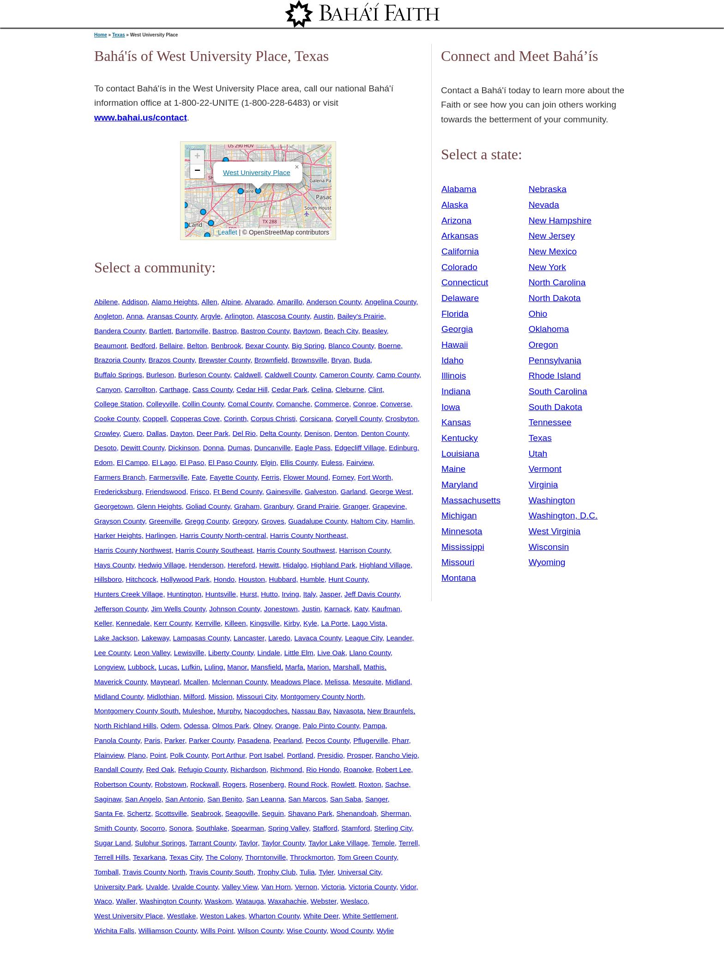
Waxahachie (287, 901)
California (460, 251)
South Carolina (558, 391)
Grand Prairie (317, 506)
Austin (323, 316)
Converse (395, 404)
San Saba (345, 799)
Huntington (184, 594)
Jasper (330, 594)
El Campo (132, 462)
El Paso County (232, 462)
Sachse (397, 784)
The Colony (223, 857)
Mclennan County (239, 682)
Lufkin (190, 667)
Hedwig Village (161, 565)
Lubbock (141, 667)
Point (158, 755)
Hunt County (347, 579)
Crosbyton (402, 418)
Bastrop (224, 331)
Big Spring (308, 346)
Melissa (337, 682)
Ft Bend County (237, 491)
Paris (152, 740)
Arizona (456, 220)
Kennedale (133, 623)
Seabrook (206, 813)
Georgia (457, 329)
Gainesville (283, 491)
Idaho (452, 360)
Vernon (306, 887)
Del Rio (244, 433)
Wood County (351, 931)
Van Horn (276, 887)
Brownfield (271, 360)
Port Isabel (266, 755)
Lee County (112, 653)
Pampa (374, 726)
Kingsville (265, 623)
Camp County (397, 375)
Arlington (238, 316)
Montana (458, 578)
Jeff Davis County (371, 594)
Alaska (454, 205)
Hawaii (454, 345)
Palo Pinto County (330, 726)
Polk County (189, 755)
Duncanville (272, 448)
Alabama (459, 189)
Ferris (270, 477)
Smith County (115, 828)
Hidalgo (295, 565)
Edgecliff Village (360, 448)
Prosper (359, 755)
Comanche (293, 404)
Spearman (247, 828)
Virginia (543, 484)
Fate (199, 477)
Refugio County (202, 769)
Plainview (109, 755)
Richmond (286, 769)
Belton (197, 346)
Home (100, 34)
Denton (345, 433)
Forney (343, 477)
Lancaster (249, 638)
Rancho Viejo (396, 755)
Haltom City (369, 521)
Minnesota (462, 531)
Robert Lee (393, 769)
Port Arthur (228, 755)
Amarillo (289, 302)
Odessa (196, 726)
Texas (118, 34)
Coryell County (358, 418)
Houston (252, 579)
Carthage (173, 389)
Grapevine (388, 506)
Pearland (287, 740)
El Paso (192, 462)
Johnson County (234, 609)
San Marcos (307, 799)
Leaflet (226, 232)
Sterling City (393, 828)
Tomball (106, 872)
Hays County (114, 565)
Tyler (326, 872)
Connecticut (464, 282)
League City (363, 638)
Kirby (292, 623)
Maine (453, 469)
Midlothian (163, 696)
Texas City (185, 857)
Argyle (210, 316)
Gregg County (206, 521)
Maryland (459, 484)
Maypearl (165, 682)
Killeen (235, 623)
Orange (287, 726)
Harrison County (364, 550)
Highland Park (333, 565)
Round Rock (307, 784)
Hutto (269, 594)
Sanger (376, 799)
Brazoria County (119, 360)
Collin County (202, 404)
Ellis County (298, 462)
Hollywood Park (185, 579)
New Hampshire (560, 220)
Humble (312, 579)
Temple (383, 843)
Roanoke (358, 769)
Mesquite (367, 682)
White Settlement (370, 916)
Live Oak (331, 653)
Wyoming (547, 562)
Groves (272, 521)
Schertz (139, 813)
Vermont (545, 469)
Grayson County (119, 521)
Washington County (169, 901)
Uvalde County (195, 887)
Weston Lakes (222, 916)
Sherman (394, 813)
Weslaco (354, 901)
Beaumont (110, 346)
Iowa (450, 407)
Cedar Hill (251, 389)
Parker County (211, 740)
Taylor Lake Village (338, 843)
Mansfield (266, 667)
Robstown (170, 784)
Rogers (234, 784)
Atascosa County (283, 316)
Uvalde (157, 887)
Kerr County (172, 623)
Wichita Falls (114, 931)
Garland (353, 491)
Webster (324, 901)
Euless (331, 462)
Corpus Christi (273, 418)
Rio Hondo (323, 769)
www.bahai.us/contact (140, 117)
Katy (361, 609)
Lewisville (189, 653)
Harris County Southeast (214, 550)
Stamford (355, 828)
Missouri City (256, 696)
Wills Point (217, 931)
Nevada (544, 205)
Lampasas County (201, 638)
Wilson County (260, 931)
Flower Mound (306, 477)
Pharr (400, 740)
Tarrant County (212, 843)
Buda (362, 360)
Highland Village (384, 565)
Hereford (241, 565)
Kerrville (207, 623)
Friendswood (165, 491)
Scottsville (171, 813)
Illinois (453, 375)
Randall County (118, 769)
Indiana (456, 391)
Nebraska (548, 189)
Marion (318, 667)
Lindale (268, 653)
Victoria (333, 887)
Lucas (167, 667)
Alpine (231, 302)
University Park (118, 887)
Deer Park (213, 433)
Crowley (106, 433)
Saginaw (107, 799)
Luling (213, 667)
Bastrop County (265, 331)
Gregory (244, 521)
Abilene (106, 302)
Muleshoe (197, 711)
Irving (290, 594)
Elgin (268, 462)
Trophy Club (276, 872)
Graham (246, 506)
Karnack (337, 609)
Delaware (460, 298)
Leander (399, 638)
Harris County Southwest (296, 550)
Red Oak (160, 769)
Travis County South (221, 872)
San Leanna (265, 799)
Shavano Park (310, 813)
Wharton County (274, 916)
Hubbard (282, 579)
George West (390, 491)
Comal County (250, 404)
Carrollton (140, 389)
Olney (262, 726)
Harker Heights (117, 535)
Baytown (306, 331)
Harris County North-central (223, 535)
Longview (109, 667)
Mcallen (196, 682)
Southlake (211, 828)
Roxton (370, 784)
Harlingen (160, 535)
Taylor (248, 843)
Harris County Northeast (308, 535)
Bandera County (119, 331)
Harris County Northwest (132, 550)
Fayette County (233, 477)
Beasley (374, 331)
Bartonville (192, 331)
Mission (220, 696)
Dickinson (183, 448)
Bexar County (266, 346)
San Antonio (184, 799)
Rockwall (204, 784)
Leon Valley (152, 653)
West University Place (256, 172)
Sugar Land (112, 843)
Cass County (213, 389)
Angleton (108, 316)
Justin (311, 609)
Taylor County (283, 843)
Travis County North (154, 872)
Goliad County (208, 506)
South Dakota (555, 407)
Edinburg (403, 448)
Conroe (364, 404)
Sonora (180, 828)
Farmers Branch (119, 477)
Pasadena (253, 740)
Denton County (384, 433)
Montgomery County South (136, 711)
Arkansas (459, 236)
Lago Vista (368, 623)
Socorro (152, 828)
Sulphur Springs (160, 843)
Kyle (310, 623)
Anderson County (334, 302)
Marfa (294, 667)
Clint (375, 389)
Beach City (341, 331)
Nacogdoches (266, 711)
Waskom (218, 901)
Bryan (340, 360)
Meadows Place (295, 682)
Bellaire (171, 346)
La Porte (334, 623)
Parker (174, 740)
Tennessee (550, 422)
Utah (538, 453)
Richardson (248, 769)
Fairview (359, 462)
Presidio (330, 755)
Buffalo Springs (118, 375)
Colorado (459, 267)
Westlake (181, 916)
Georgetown (113, 506)
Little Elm (298, 653)
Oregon (543, 345)
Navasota (348, 711)
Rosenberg (266, 784)
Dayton (181, 433)
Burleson (160, 375)
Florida (455, 314)
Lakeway (155, 638)
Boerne (389, 346)
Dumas (239, 448)
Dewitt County (142, 448)
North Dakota (555, 298)
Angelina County (390, 302)
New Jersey (552, 236)
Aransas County (172, 316)
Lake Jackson (116, 638)
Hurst (248, 594)
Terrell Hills (111, 857)
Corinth (235, 418)
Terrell (408, 843)
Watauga (250, 901)
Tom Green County (367, 857)
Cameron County (346, 375)
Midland (398, 682)
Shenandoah (356, 813)
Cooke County (116, 418)
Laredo (279, 638)
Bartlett (160, 331)
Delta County (279, 433)
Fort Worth (374, 477)
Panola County (117, 740)
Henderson (206, 565)
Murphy (228, 711)
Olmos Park (230, 726)
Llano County (369, 653)
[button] (240, 191)
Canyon (108, 389)
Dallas (156, 433)
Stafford (325, 828)
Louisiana (460, 453)
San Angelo (143, 799)
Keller (103, 623)
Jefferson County (120, 609)
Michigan (459, 515)
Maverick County (120, 682)
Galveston (321, 491)
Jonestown (280, 609)
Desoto (105, 448)
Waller (125, 901)
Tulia (307, 872)
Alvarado (259, 302)
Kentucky (459, 438)
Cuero (133, 433)
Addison (135, 302)
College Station (118, 404)
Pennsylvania (555, 360)
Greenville (165, 521)
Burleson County (204, 375)
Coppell (155, 418)
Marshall (346, 667)
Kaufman (386, 609)
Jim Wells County (178, 609)
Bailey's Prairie (360, 316)
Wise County (306, 931)
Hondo (224, 579)
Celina (321, 389)
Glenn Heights (159, 506)
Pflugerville (370, 740)
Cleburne (349, 389)
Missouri (457, 562)
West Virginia (554, 531)
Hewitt (269, 565)
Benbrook (226, 346)
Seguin (273, 813)
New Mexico (553, 251)
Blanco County (351, 346)
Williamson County (168, 931)
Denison (317, 433)
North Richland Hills (125, 726)
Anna (134, 316)
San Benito (224, 799)
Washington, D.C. (563, 515)
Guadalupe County (317, 521)
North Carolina (557, 282)
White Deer (320, 916)
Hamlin (402, 521)
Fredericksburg (117, 491)
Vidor (408, 887)
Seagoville (241, 813)
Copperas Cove (195, 418)
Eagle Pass (313, 448)
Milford (194, 696)
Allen (209, 302)
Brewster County (224, 360)
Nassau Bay (311, 711)
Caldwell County (290, 375)
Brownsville (309, 360)
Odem (170, 726)
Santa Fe (108, 813)
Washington (552, 500)
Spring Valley (288, 828)
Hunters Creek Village (128, 594)
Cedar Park (290, 389)
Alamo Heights (174, 302)
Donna (213, 448)
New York (547, 267)
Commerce (331, 404)
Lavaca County (317, 638)
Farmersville (168, 477)
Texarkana (149, 857)
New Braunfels (390, 711)
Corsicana (316, 418)
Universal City (359, 872)
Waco (103, 901)
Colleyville (162, 404)
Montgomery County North (321, 696)
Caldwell (247, 375)
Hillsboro (108, 579)
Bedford (143, 346)
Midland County (118, 696)
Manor (237, 667)
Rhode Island (555, 375)
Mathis (373, 667)
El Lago (164, 462)
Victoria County (372, 887)
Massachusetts (471, 500)
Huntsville (220, 594)
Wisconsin (549, 547)
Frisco (200, 491)
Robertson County (122, 784)
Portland (300, 755)
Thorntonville (265, 857)
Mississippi (462, 547)
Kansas (456, 422)
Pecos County (327, 740)
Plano (137, 755)
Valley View (239, 887)
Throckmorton (312, 857)
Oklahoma (549, 329)
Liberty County (230, 653)
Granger (355, 506)
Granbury (278, 506)
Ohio (538, 314)
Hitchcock (141, 579)
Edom (103, 462)
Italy (309, 594)
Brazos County (172, 360)
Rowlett (343, 784)
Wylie (385, 931)
